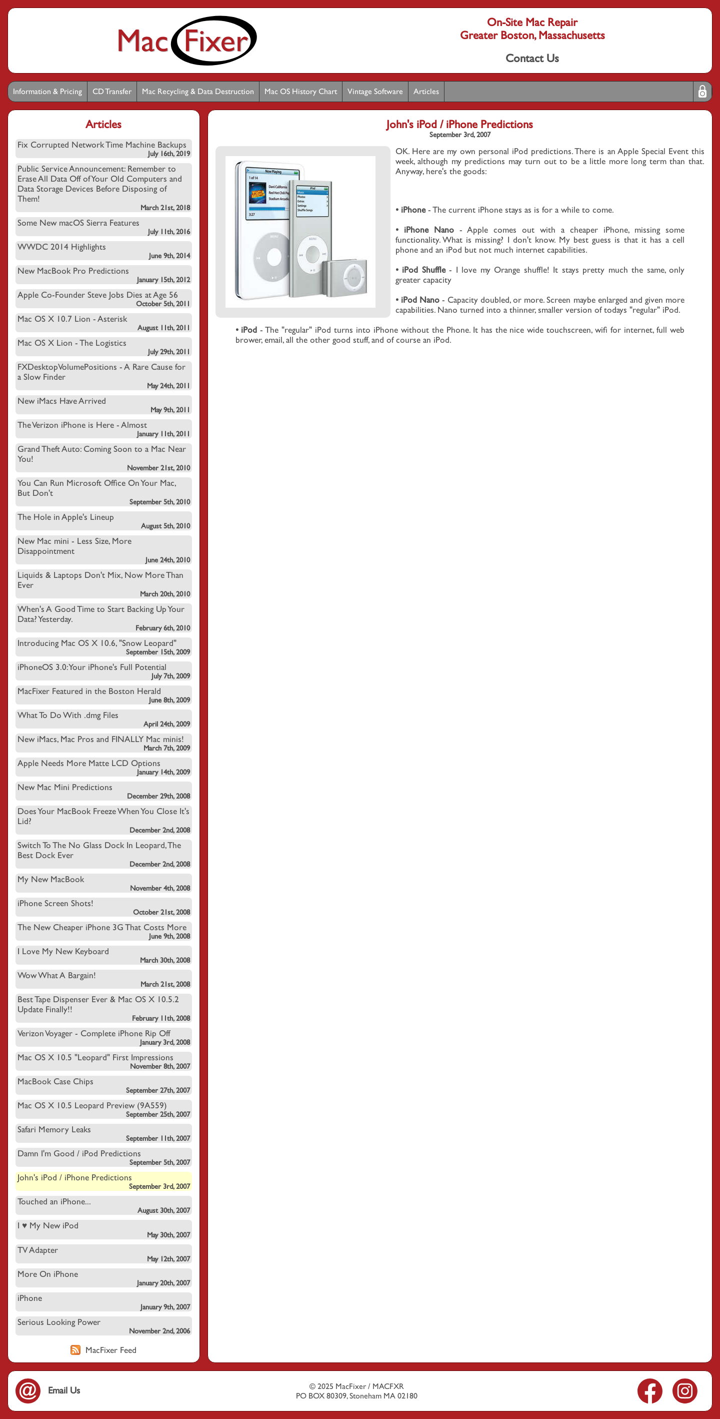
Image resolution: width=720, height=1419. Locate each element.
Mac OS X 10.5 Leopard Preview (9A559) (104, 1109)
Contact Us (532, 58)
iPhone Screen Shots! (104, 907)
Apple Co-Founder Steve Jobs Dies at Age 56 (104, 299)
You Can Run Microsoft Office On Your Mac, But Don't (104, 492)
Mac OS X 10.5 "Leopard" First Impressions (104, 1061)
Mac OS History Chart (300, 91)
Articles (426, 91)
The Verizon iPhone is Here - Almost (104, 429)
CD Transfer (112, 91)
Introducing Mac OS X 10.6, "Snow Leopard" (104, 647)
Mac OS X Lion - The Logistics (104, 347)
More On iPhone (104, 1278)
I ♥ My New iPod (104, 1229)
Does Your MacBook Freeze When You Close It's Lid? (104, 820)
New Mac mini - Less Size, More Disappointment (104, 550)
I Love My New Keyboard (104, 955)
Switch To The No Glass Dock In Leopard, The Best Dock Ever (104, 854)
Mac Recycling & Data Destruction (198, 91)
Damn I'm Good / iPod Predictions (104, 1157)
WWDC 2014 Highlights (104, 251)
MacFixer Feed (103, 1350)
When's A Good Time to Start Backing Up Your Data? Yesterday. (104, 618)
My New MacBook (104, 883)
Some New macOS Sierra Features (104, 227)
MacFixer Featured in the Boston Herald (104, 695)
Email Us (48, 1390)
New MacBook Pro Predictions (104, 275)
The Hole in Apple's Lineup (104, 521)
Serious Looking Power (104, 1326)
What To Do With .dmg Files (104, 719)
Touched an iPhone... (104, 1205)
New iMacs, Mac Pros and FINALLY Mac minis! (104, 743)
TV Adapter (104, 1254)
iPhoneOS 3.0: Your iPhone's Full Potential (104, 671)
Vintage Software (375, 91)
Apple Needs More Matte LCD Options (104, 767)
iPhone (104, 1302)
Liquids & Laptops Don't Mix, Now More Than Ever (104, 584)
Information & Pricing (47, 91)
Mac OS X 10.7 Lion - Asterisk (104, 323)
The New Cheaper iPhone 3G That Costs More (104, 931)
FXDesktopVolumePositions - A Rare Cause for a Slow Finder (104, 376)
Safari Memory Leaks (104, 1133)
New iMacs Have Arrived (104, 405)
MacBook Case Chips (104, 1085)
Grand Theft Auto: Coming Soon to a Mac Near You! (104, 458)
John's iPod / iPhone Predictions (104, 1181)
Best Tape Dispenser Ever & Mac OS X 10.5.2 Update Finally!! (104, 1008)
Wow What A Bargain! (104, 979)
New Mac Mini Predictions (104, 791)
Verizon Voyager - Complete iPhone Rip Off (104, 1037)
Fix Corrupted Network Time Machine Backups (104, 149)
